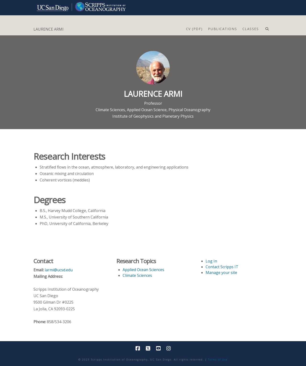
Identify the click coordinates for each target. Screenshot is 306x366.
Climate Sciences (110, 109)
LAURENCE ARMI (48, 29)
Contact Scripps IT (222, 266)
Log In (211, 261)
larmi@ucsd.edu (59, 270)
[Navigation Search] (267, 27)
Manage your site (221, 272)
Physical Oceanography (189, 109)
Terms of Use (218, 359)
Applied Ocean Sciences (143, 269)
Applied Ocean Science (147, 109)
